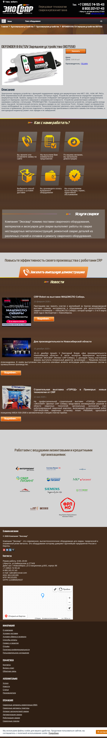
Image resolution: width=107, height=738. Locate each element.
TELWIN (84, 64)
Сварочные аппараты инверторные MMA (20, 705)
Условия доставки (10, 633)
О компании (8, 630)
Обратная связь (9, 671)
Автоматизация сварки (12, 715)
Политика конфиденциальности (16, 650)
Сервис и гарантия (11, 643)
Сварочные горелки (11, 721)
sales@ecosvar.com (97, 13)
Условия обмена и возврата (14, 637)
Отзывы (6, 646)
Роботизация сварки (11, 718)
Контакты (7, 665)
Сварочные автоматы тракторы (16, 708)
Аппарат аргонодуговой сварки (16, 711)
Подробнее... (43, 318)
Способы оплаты (10, 640)
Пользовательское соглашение (16, 653)
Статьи (6, 690)
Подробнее (54, 733)
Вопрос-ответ (8, 668)
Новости (6, 686)
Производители (9, 693)
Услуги (5, 683)
